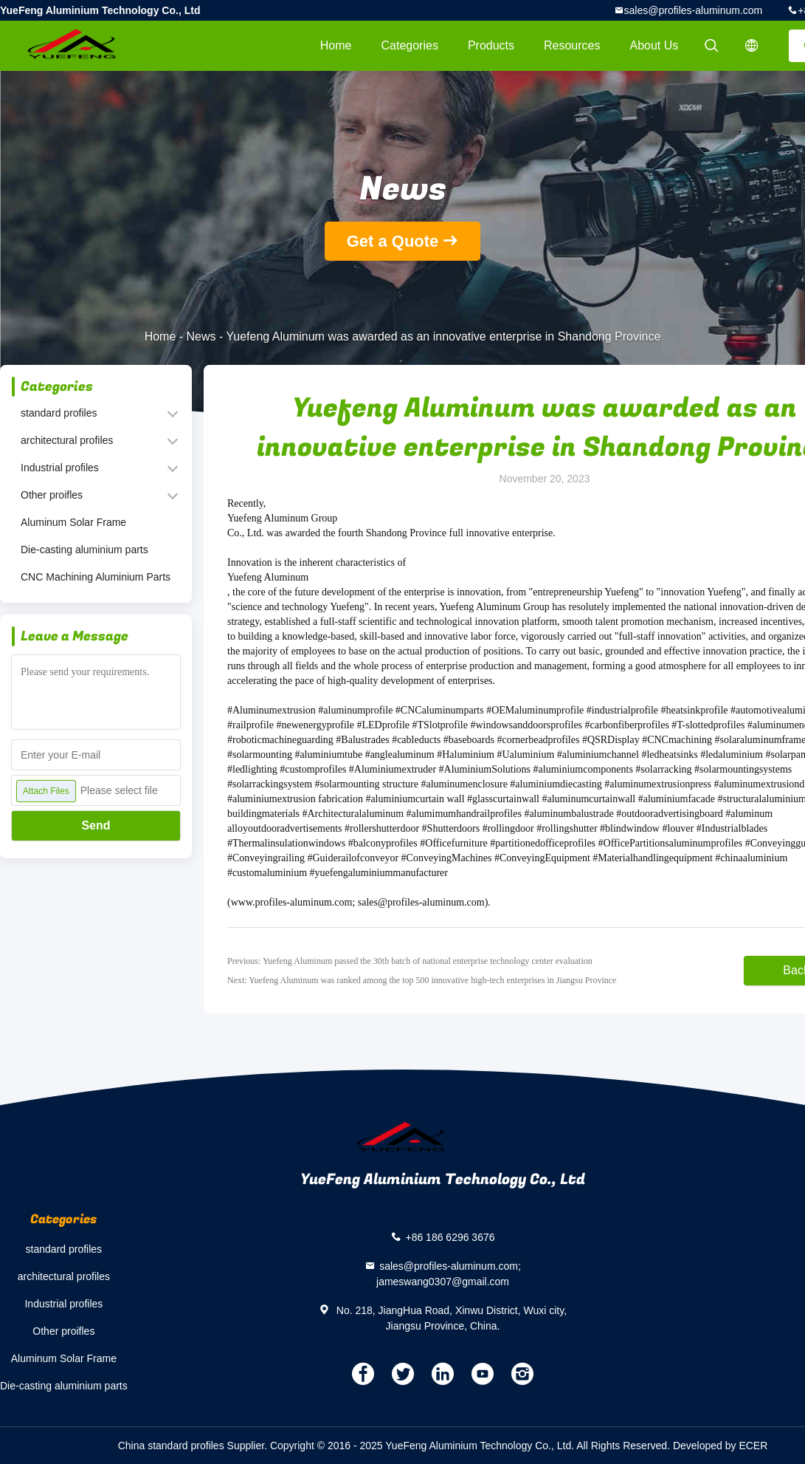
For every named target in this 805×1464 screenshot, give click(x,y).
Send (95, 825)
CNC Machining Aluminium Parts (95, 577)
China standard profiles (171, 1445)
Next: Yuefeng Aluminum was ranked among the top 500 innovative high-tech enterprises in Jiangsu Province (421, 980)
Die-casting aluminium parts (84, 549)
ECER (753, 1445)
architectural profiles (67, 440)
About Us (654, 45)
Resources (572, 45)
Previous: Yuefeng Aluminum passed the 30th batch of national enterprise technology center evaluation (409, 961)
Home (336, 45)
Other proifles (52, 495)
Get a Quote (393, 241)
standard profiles (59, 413)
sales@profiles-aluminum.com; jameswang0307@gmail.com (448, 1273)
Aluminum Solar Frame (73, 522)
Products (491, 45)
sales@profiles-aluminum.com (693, 10)
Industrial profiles (60, 467)
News (201, 336)
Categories (409, 45)
